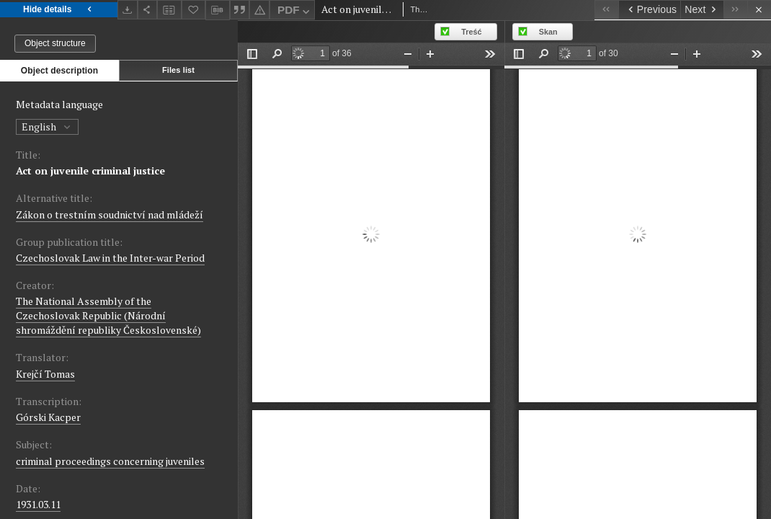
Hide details (58, 10)
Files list (178, 70)
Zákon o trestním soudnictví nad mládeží (109, 214)
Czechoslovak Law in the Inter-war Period (110, 258)
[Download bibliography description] (217, 10)
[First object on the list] (606, 9)
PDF (295, 12)
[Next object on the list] (701, 9)
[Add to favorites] (194, 9)
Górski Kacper (48, 417)
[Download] (127, 9)
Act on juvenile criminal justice (90, 170)
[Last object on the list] (735, 9)
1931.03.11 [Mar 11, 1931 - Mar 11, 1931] (38, 504)
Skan (548, 31)
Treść (471, 31)
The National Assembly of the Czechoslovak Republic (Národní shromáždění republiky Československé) (108, 315)
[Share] (148, 9)
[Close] (759, 9)
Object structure (55, 43)
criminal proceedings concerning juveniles (110, 461)
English (47, 126)
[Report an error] (259, 9)
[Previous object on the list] (649, 9)
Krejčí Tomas (45, 374)
